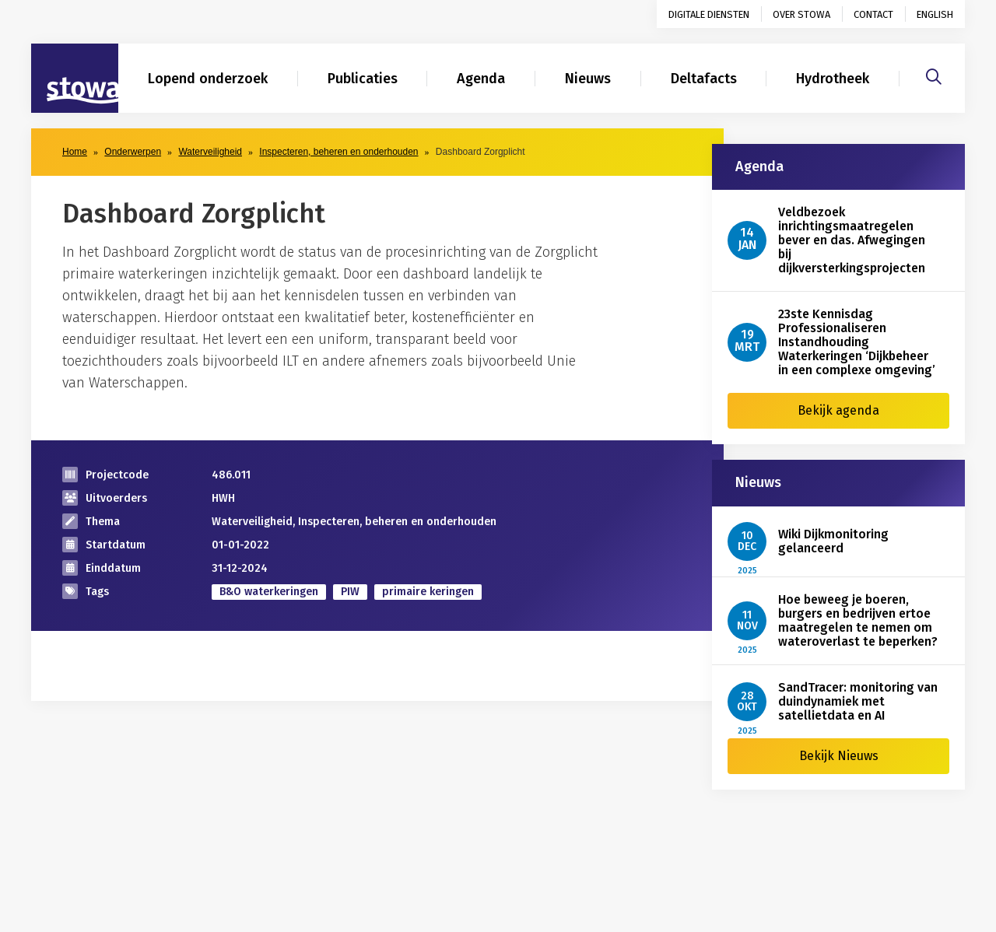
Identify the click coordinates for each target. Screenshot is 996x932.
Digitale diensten (708, 14)
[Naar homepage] (74, 79)
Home (74, 151)
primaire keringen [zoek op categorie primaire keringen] (428, 591)
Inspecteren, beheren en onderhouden (338, 151)
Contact (873, 14)
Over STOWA (801, 14)
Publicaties (363, 78)
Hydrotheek (832, 78)
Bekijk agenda (838, 410)
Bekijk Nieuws (839, 755)
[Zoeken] (933, 74)
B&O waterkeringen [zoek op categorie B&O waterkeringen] (268, 591)
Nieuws (588, 78)
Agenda (481, 78)
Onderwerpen (132, 151)
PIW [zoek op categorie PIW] (350, 591)
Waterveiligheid (210, 151)
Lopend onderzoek (208, 78)
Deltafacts (704, 78)
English (935, 14)
